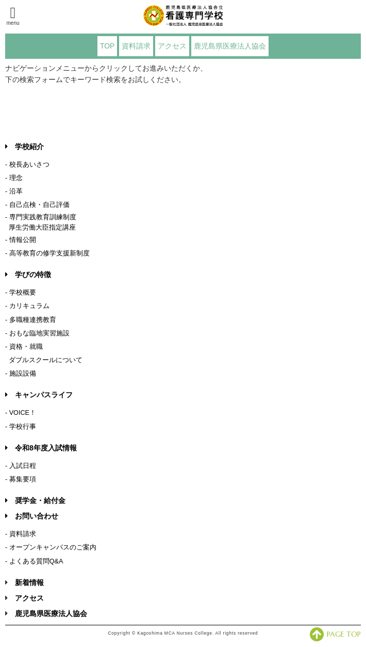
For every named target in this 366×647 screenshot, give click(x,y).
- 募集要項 (20, 479)
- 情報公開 (20, 240)
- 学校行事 (20, 426)
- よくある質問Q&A (34, 561)
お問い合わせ (31, 516)
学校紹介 (24, 146)
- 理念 (14, 178)
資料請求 (136, 46)
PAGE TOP (335, 634)
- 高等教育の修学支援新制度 (47, 253)
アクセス (172, 46)
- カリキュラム (27, 306)
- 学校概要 (20, 292)
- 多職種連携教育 (30, 320)
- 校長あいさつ (27, 164)
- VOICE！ (20, 412)
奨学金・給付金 (35, 500)
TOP (107, 46)
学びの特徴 (28, 274)
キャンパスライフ (39, 395)
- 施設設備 (20, 373)
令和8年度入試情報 (41, 448)
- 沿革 (14, 191)
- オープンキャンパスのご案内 (50, 547)
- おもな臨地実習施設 (37, 333)
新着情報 (29, 582)
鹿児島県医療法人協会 (230, 46)
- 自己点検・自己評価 (37, 204)
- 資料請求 (20, 534)
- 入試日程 (20, 466)
